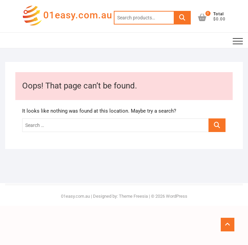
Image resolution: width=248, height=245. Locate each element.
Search (182, 17)
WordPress (176, 196)
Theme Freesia (133, 196)
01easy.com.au (77, 15)
